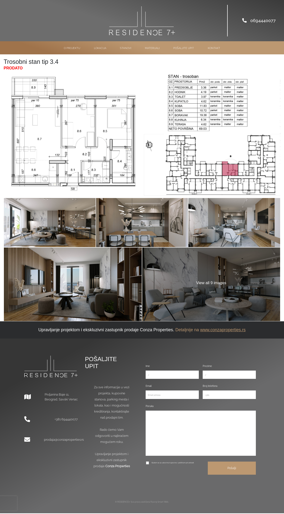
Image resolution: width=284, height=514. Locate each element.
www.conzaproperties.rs (222, 329)
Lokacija (100, 48)
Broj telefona (210, 386)
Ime (148, 366)
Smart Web (163, 502)
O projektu (72, 48)
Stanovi (125, 48)
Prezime (207, 366)
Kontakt (214, 48)
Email (149, 386)
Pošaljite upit (183, 48)
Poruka (149, 406)
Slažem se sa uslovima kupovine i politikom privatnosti (172, 463)
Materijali (152, 48)
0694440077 (259, 20)
